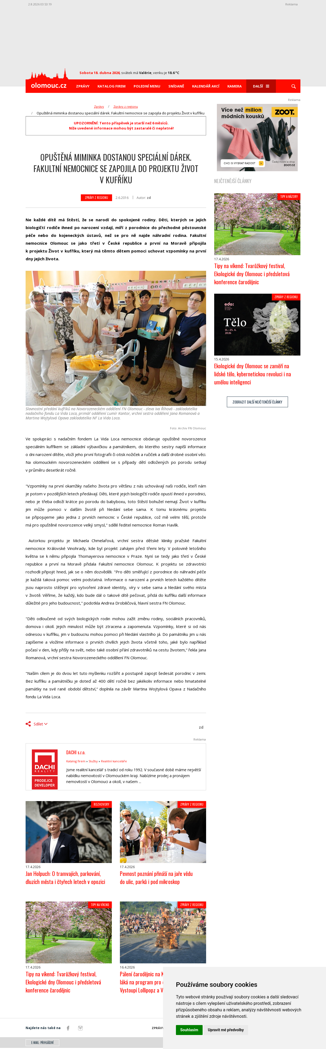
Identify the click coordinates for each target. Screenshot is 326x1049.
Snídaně (176, 86)
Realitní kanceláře (114, 761)
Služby (93, 761)
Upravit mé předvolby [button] (226, 1030)
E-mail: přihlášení (42, 1043)
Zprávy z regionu (125, 106)
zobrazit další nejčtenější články (257, 403)
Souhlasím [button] (189, 1030)
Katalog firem (112, 86)
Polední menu (147, 86)
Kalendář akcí (205, 86)
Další (261, 86)
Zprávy (82, 86)
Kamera (234, 86)
